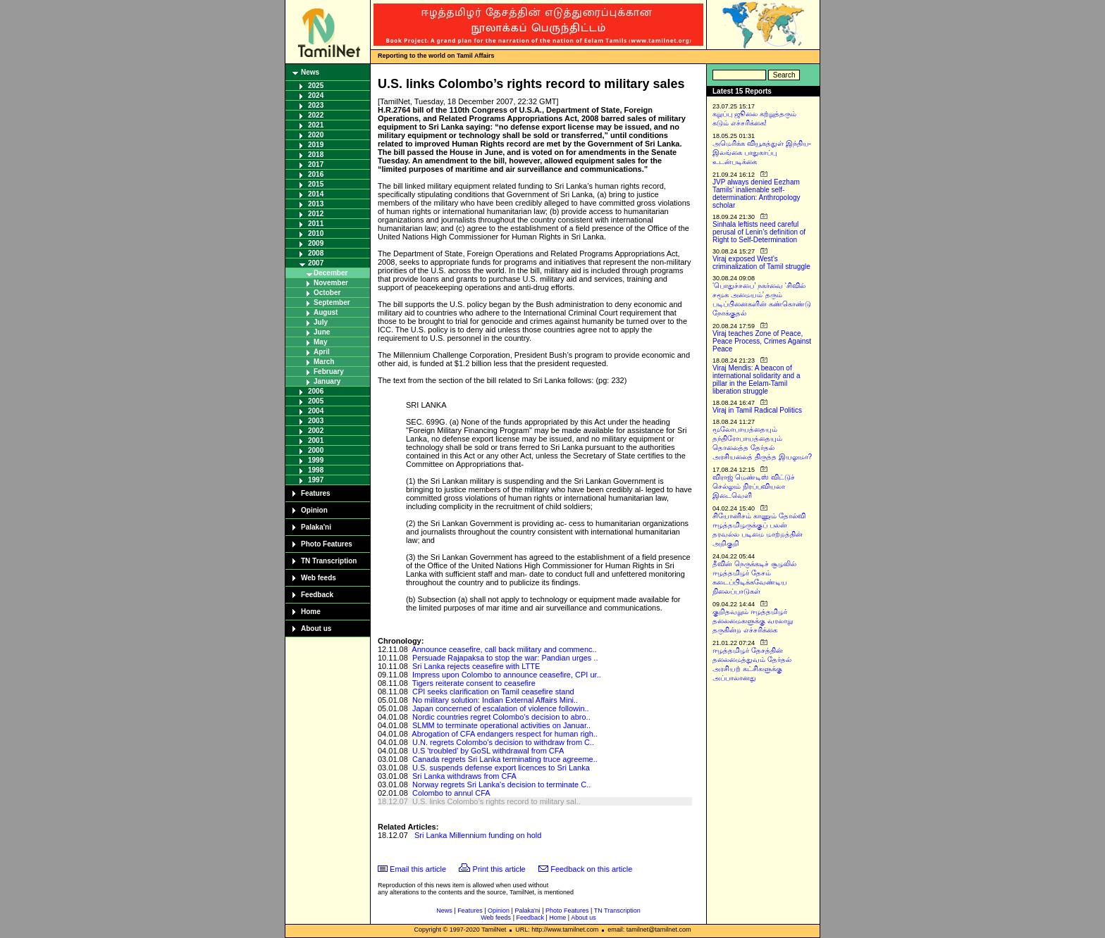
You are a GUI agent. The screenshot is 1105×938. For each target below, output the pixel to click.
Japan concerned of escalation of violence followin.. (500, 708)
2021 (315, 125)
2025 (315, 85)
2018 (315, 154)
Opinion (314, 510)
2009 (315, 243)
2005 (315, 401)
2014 (315, 194)
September (332, 302)
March (324, 361)
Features (316, 493)
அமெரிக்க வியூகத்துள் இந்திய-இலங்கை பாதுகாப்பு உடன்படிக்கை (761, 152)
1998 (315, 470)
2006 (315, 391)
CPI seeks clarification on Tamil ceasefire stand (493, 691)
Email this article (418, 869)
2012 (315, 214)
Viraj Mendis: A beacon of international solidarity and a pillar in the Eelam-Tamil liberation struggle (756, 379)
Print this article (499, 869)
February (329, 371)
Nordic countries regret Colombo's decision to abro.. (501, 717)
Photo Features (326, 544)
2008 (315, 253)
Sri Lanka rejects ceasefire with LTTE (476, 666)
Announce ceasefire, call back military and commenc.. (504, 649)
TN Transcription (329, 561)
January (327, 381)
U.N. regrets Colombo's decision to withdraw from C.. (503, 742)
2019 (315, 145)
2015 (315, 184)
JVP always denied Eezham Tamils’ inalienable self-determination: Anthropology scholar (756, 193)
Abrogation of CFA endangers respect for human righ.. (505, 734)
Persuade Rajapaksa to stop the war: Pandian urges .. (505, 658)
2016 (315, 174)
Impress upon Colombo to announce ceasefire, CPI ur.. (506, 674)
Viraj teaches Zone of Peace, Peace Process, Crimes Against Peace (761, 341)
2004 (315, 411)
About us (316, 628)
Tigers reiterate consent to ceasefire (474, 683)
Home (311, 611)
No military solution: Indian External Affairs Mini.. (495, 700)
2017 (315, 164)
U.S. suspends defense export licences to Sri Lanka (501, 767)
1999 (315, 460)
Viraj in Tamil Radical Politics (757, 410)
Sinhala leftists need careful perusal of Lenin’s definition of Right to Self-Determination (758, 232)
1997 (315, 480)
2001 (315, 440)
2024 (315, 95)
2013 (315, 204)
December (330, 273)
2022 (315, 115)
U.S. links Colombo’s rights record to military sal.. (496, 801)
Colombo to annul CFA (451, 793)
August (326, 312)
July (321, 322)
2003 (315, 421)
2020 (315, 135)
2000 (315, 450)
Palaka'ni (316, 527)
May (320, 342)
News (310, 72)
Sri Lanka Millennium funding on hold (477, 835)
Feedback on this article (591, 869)
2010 (315, 233)
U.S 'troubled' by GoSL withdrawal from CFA (488, 750)
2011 (315, 223)
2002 (315, 430)
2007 (315, 263)
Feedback (317, 595)
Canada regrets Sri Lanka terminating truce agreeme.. (505, 759)
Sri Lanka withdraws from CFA (464, 776)
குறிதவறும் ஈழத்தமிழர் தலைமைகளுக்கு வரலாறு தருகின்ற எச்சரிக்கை (752, 621)
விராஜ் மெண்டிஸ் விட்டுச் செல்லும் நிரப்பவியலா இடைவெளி (753, 486)
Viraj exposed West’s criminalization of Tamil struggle (761, 262)
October (327, 292)
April (322, 352)
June (322, 332)
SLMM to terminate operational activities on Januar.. (501, 725)
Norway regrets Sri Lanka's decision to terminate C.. (501, 784)
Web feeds (318, 578)
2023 (315, 105)
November (331, 283)
